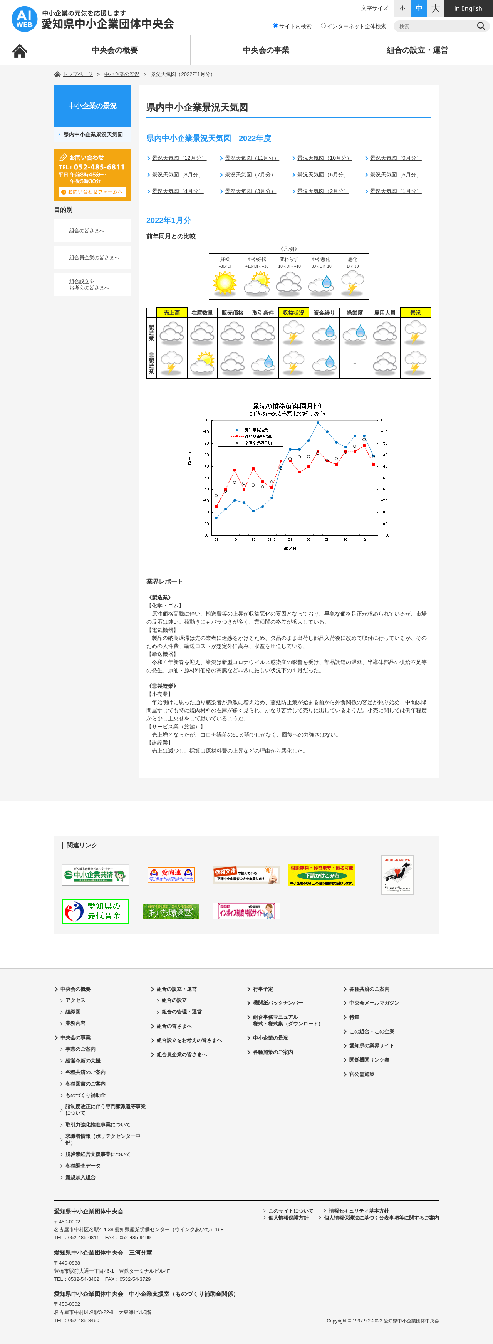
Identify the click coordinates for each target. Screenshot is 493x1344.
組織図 (72, 1012)
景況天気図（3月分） (251, 191)
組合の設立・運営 (417, 50)
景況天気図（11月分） (252, 158)
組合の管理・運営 (182, 1012)
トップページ (78, 74)
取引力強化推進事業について (98, 1125)
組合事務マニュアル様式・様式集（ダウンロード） (288, 1020)
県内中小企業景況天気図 (93, 134)
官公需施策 (361, 1074)
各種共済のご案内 (85, 1072)
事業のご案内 (80, 1049)
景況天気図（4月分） (178, 191)
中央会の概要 (115, 50)
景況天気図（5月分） (396, 174)
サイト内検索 (292, 26)
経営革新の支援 (83, 1061)
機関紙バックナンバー (278, 1003)
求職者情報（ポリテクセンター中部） (103, 1139)
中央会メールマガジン (374, 1003)
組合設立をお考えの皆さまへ (89, 284)
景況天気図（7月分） (251, 174)
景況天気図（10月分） (324, 158)
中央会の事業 (266, 50)
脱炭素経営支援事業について (98, 1154)
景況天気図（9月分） (396, 158)
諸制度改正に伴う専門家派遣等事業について (105, 1110)
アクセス (75, 1000)
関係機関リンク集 (369, 1060)
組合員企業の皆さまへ (94, 257)
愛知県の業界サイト (371, 1046)
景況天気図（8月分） (178, 174)
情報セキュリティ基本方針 (359, 1211)
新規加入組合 (80, 1177)
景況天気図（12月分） (179, 158)
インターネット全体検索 (353, 26)
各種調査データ (83, 1166)
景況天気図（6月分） (323, 174)
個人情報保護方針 (288, 1218)
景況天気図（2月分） (323, 191)
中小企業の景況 (121, 74)
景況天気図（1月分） (396, 191)
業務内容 (75, 1023)
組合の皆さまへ (86, 230)
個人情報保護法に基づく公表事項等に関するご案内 (381, 1218)
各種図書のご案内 (85, 1084)
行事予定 (263, 989)
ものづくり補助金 (85, 1095)
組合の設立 (174, 1000)
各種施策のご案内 (273, 1052)
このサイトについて (291, 1211)
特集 (354, 1017)
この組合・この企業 (371, 1031)
